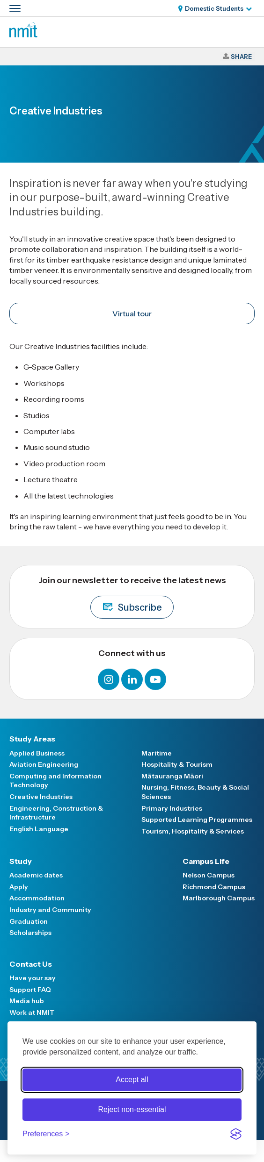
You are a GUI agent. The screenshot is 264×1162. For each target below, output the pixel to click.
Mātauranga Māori (172, 776)
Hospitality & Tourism (177, 764)
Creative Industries (41, 796)
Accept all (132, 1080)
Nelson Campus (209, 875)
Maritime (156, 753)
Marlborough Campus (219, 898)
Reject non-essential (132, 1109)
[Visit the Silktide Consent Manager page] (236, 1134)
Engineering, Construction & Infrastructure (56, 813)
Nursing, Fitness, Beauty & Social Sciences (195, 792)
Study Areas (32, 738)
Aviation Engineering (43, 764)
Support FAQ (30, 989)
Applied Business (37, 753)
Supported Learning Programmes (196, 819)
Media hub (26, 1001)
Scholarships (30, 932)
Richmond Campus (214, 887)
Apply (18, 887)
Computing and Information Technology (55, 781)
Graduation (28, 921)
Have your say (32, 978)
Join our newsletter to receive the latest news (132, 597)
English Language (38, 829)
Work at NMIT (32, 1012)
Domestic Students (214, 8)
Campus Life (206, 861)
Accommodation (37, 898)
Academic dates (36, 875)
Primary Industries (171, 808)
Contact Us (30, 964)
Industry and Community (50, 909)
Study (20, 861)
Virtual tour (132, 313)
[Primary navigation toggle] (15, 8)
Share (241, 56)
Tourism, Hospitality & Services (192, 831)
